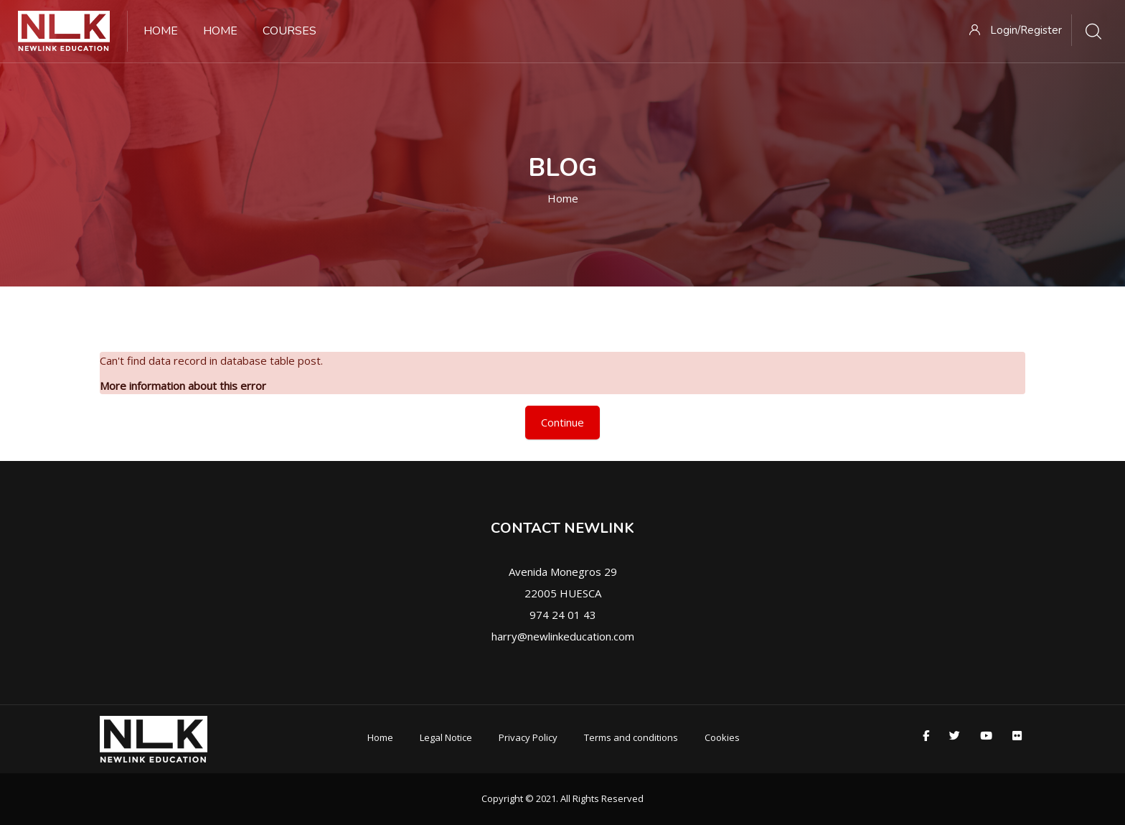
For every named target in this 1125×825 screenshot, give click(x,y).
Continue (562, 422)
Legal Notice (446, 737)
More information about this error (183, 385)
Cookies (722, 737)
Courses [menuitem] (289, 31)
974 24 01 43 (562, 614)
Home (562, 198)
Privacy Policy (528, 737)
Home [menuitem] (160, 31)
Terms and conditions (631, 737)
